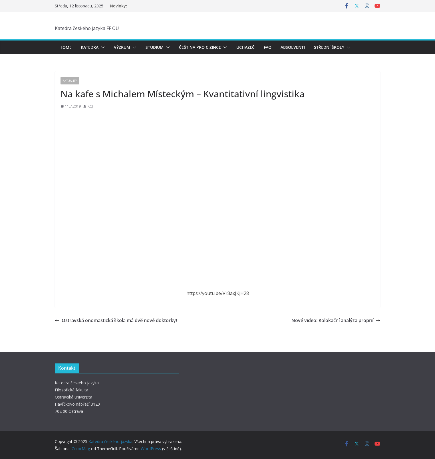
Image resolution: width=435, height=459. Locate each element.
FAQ (267, 47)
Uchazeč (245, 47)
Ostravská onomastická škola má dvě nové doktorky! (116, 320)
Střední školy (329, 47)
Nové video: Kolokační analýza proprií (335, 320)
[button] (101, 47)
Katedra (89, 47)
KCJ (90, 106)
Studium (155, 47)
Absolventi (293, 47)
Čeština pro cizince (200, 47)
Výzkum (122, 47)
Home (65, 47)
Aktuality (70, 81)
